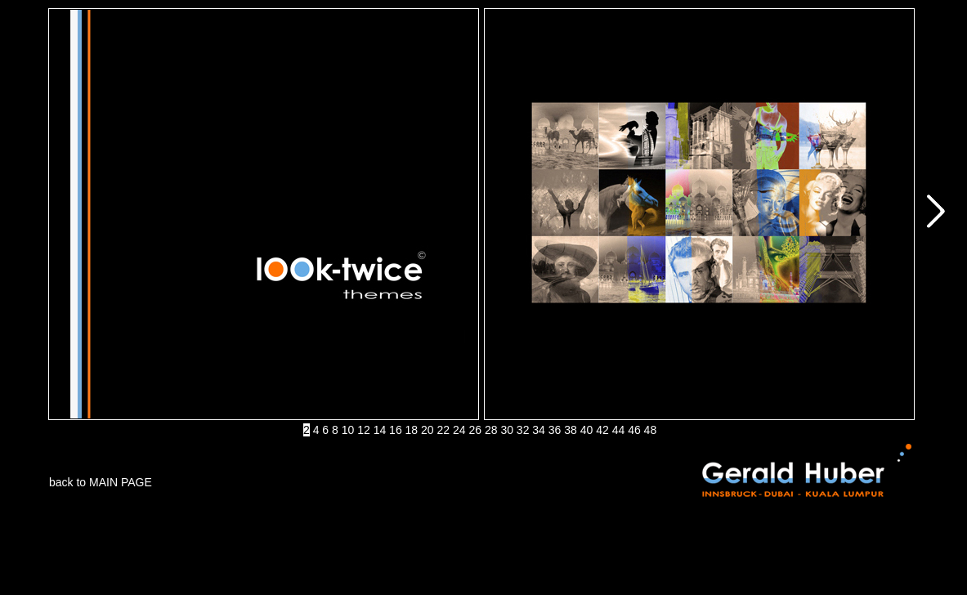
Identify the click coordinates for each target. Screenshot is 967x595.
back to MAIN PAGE (100, 482)
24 (459, 429)
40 (586, 429)
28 (491, 429)
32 (523, 429)
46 (634, 429)
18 (412, 429)
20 (427, 429)
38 (570, 429)
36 (555, 429)
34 (538, 429)
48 (650, 429)
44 (618, 429)
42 (602, 429)
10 (348, 429)
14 (380, 429)
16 (395, 429)
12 (363, 429)
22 (443, 429)
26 (474, 429)
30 (506, 429)
